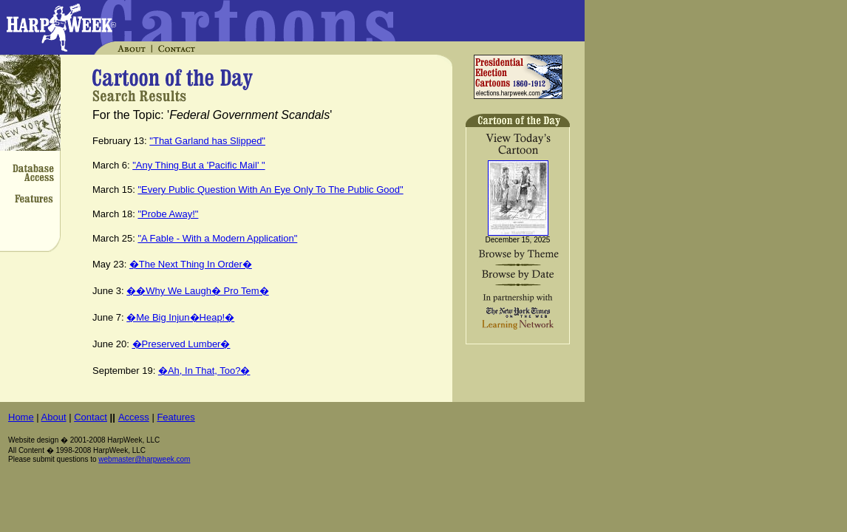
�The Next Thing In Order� (190, 264)
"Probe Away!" (167, 213)
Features (175, 417)
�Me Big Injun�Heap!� (180, 317)
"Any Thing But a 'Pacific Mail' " (198, 165)
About (54, 417)
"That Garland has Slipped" (207, 140)
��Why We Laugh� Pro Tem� (197, 290)
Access (133, 417)
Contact (90, 417)
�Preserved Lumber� (181, 343)
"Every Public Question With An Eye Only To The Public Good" (270, 189)
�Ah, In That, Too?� (204, 370)
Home (21, 417)
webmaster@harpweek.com (144, 459)
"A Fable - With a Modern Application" (217, 238)
